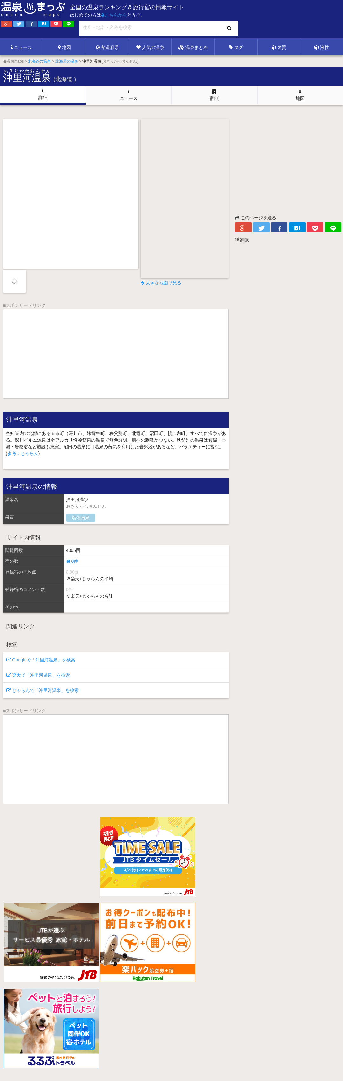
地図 (64, 47)
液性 (321, 47)
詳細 (42, 94)
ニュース (21, 47)
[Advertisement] (213, 19)
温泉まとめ (193, 47)
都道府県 (107, 47)
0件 (72, 561)
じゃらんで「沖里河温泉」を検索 (42, 690)
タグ (236, 47)
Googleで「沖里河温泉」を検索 (40, 659)
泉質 (279, 47)
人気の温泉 (150, 47)
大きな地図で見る (161, 282)
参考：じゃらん (22, 453)
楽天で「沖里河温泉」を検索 (38, 675)
